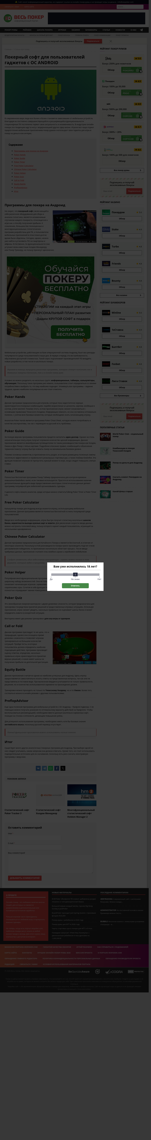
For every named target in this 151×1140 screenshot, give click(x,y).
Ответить (75, 586)
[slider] (75, 574)
